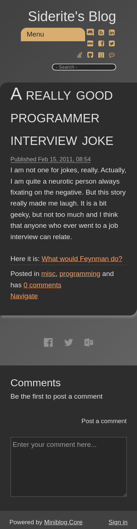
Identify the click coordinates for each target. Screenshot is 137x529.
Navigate (24, 296)
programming (80, 273)
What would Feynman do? (82, 258)
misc (48, 273)
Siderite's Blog (72, 16)
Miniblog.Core (63, 522)
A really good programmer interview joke (62, 116)
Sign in (118, 522)
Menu (35, 34)
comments (42, 285)
